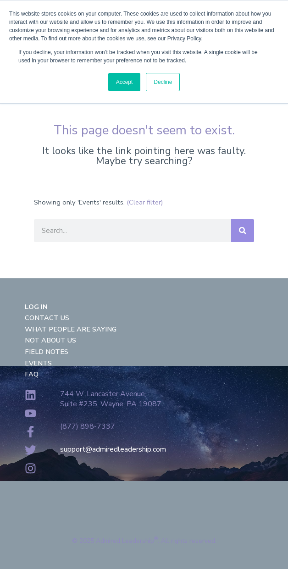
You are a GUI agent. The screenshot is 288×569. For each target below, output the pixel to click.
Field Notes (46, 351)
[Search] (242, 230)
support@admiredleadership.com (113, 449)
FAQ (32, 374)
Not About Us (50, 340)
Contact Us (47, 317)
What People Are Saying (70, 329)
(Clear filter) (145, 202)
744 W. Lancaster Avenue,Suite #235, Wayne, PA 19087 (110, 399)
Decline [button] (163, 82)
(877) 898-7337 (87, 426)
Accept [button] (124, 82)
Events (38, 363)
